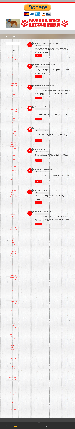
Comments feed (13, 407)
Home (8, 32)
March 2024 (13, 129)
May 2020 (13, 212)
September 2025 (13, 89)
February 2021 (13, 192)
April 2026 (13, 74)
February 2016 (13, 323)
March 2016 (13, 321)
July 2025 (13, 94)
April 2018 (13, 266)
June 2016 (13, 314)
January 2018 (13, 273)
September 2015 (13, 334)
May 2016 (13, 316)
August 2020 (13, 205)
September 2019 (13, 229)
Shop (25, 32)
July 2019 (13, 233)
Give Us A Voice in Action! (13, 375)
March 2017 (13, 294)
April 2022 (13, 161)
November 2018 (13, 251)
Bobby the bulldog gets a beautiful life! (47, 43)
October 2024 (13, 113)
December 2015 (13, 327)
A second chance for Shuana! (13, 57)
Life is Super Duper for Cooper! (44, 85)
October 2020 (13, 201)
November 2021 (13, 172)
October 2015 (13, 332)
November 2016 (13, 303)
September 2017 (13, 281)
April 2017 (13, 292)
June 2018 (13, 262)
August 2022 (13, 153)
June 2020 (13, 209)
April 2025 (13, 100)
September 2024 (13, 116)
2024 (66, 36)
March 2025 (13, 102)
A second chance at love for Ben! (13, 59)
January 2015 (13, 351)
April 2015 (13, 345)
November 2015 (13, 329)
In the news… (13, 383)
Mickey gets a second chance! (44, 169)
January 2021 (13, 194)
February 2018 (13, 270)
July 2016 (13, 312)
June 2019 (13, 236)
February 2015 (13, 349)
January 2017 (13, 299)
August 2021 (13, 179)
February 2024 (13, 131)
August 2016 (13, 310)
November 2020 (13, 198)
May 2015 (13, 342)
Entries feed (13, 404)
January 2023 (13, 142)
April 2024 (13, 126)
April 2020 (13, 214)
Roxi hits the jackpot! (13, 55)
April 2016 (13, 318)
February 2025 (13, 105)
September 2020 (13, 203)
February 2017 (13, 297)
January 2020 (13, 220)
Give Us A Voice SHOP (13, 377)
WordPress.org (13, 409)
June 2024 (13, 122)
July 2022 (13, 155)
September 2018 (13, 255)
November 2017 (13, 277)
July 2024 (13, 120)
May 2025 (13, 98)
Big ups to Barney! (13, 61)
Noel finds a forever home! (43, 211)
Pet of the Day (33, 32)
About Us (14, 32)
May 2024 (13, 124)
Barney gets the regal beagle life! (45, 64)
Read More (39, 55)
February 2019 (13, 244)
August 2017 (13, 284)
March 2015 (13, 347)
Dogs (38, 45)
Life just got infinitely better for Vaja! (46, 190)
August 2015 (13, 336)
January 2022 (13, 168)
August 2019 (13, 231)
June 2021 (13, 183)
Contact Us (51, 32)
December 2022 (13, 144)
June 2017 (13, 288)
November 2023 (13, 135)
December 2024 (13, 109)
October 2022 (13, 148)
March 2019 (13, 242)
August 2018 (13, 257)
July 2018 (13, 260)
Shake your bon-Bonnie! (42, 107)
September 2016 (13, 308)
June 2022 (13, 157)
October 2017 (13, 279)
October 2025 (13, 87)
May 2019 (13, 238)
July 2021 (13, 181)
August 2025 (13, 92)
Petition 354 (13, 390)
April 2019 (13, 240)
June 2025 (13, 96)
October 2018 (13, 253)
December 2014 (13, 353)
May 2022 (13, 159)
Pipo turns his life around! (13, 52)
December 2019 (13, 222)
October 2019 (13, 227)
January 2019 (13, 246)
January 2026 (13, 81)
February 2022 (13, 166)
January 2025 (13, 107)
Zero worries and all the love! (44, 149)
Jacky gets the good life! (42, 128)
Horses (13, 381)
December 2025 (13, 83)
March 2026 (13, 76)
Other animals (13, 388)
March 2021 (13, 190)
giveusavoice (47, 45)
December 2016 (13, 301)
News (20, 32)
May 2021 (13, 185)
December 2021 (13, 170)
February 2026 (13, 78)
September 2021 (13, 177)
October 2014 (13, 358)
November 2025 (13, 85)
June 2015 (13, 340)
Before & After (13, 368)
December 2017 (13, 275)
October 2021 (13, 174)
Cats (13, 370)
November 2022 (13, 146)
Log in (13, 402)
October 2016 (13, 305)
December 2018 (13, 249)
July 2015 (13, 338)
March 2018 (13, 268)
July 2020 (13, 207)
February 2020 (13, 218)
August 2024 (13, 118)
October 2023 (13, 137)
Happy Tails (40, 45)
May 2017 (13, 290)
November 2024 (13, 111)
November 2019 (13, 225)
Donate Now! (42, 32)
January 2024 (13, 133)
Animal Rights (13, 366)
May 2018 (13, 264)
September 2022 (13, 150)
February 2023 (13, 140)
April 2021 (13, 188)
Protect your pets (13, 392)
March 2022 (13, 164)
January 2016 (13, 325)
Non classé (13, 385)
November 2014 (13, 356)
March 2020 (13, 216)
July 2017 (13, 286)
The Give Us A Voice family (13, 394)
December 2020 (13, 196)
